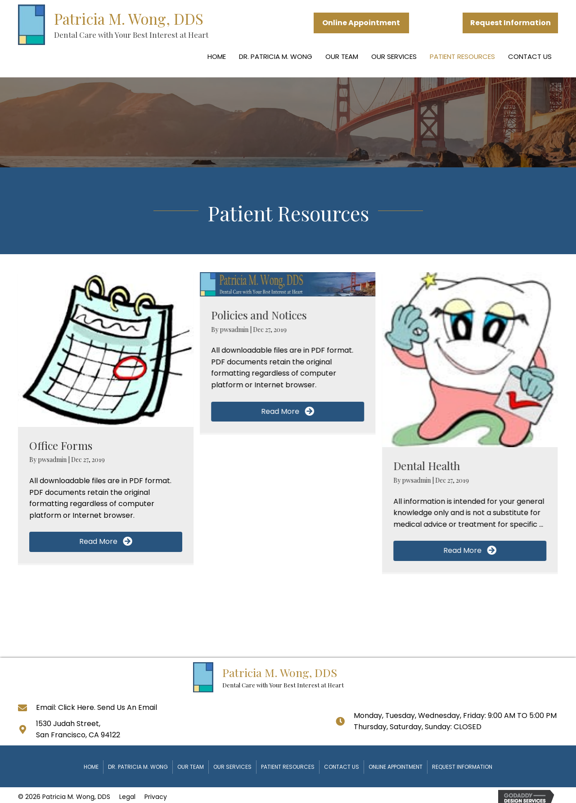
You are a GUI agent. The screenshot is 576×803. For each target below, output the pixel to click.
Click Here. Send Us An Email (107, 707)
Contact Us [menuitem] (530, 56)
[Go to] (27, 707)
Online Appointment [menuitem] (396, 767)
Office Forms (60, 445)
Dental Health (426, 465)
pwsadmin (53, 459)
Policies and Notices (258, 315)
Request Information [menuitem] (462, 767)
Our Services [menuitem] (394, 56)
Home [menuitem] (216, 56)
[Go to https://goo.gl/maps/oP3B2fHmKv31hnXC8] (27, 729)
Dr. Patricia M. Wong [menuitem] (275, 56)
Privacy (155, 796)
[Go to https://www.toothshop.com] (143, 24)
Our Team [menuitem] (341, 56)
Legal (127, 796)
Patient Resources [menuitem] (462, 56)
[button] (361, 23)
